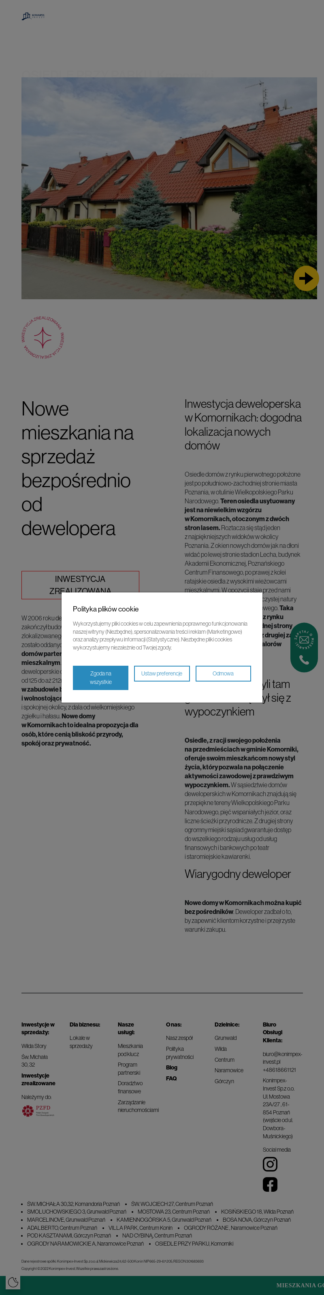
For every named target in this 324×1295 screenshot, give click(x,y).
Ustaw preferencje (161, 673)
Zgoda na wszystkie (101, 677)
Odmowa (223, 673)
